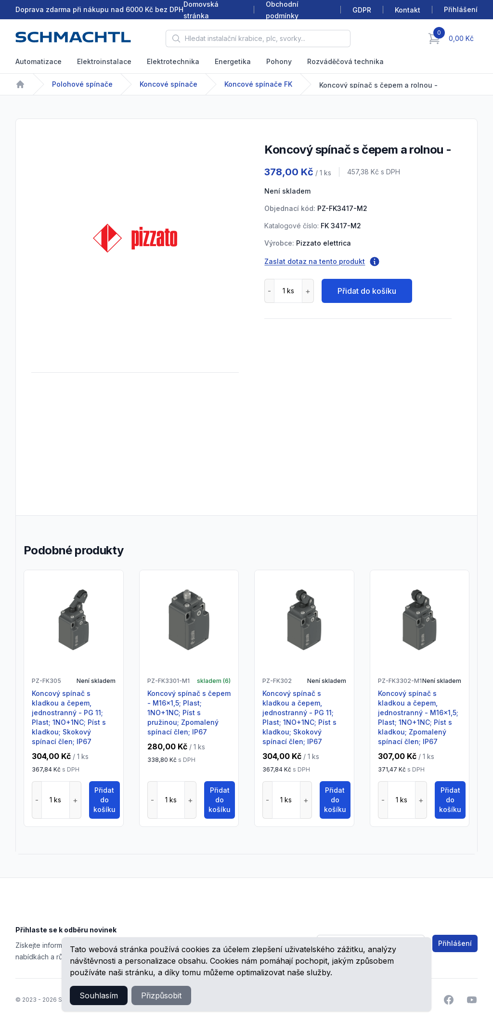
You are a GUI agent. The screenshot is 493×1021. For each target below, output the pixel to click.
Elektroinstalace (104, 61)
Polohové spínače (82, 84)
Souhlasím (98, 995)
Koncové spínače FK (258, 84)
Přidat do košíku (366, 291)
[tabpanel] (135, 238)
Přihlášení (455, 943)
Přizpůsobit (161, 995)
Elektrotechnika (173, 61)
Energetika (233, 61)
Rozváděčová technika (345, 61)
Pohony (279, 61)
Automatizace (38, 61)
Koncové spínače (168, 84)
